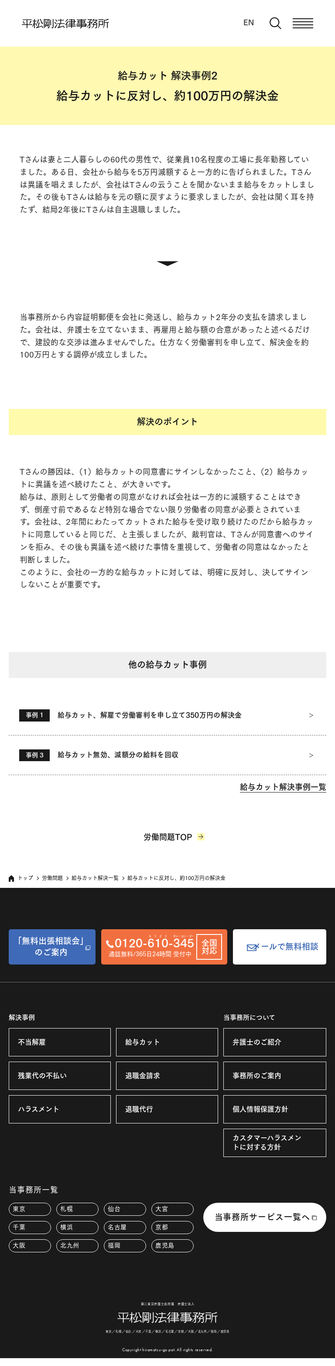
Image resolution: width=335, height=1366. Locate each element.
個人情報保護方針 (260, 1110)
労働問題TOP (168, 840)
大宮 (161, 1211)
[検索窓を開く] (275, 23)
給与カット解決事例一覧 (283, 789)
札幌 (66, 1211)
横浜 (66, 1229)
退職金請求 (142, 1077)
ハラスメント (38, 1110)
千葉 (19, 1229)
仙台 (114, 1211)
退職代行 (139, 1110)
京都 (161, 1229)
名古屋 (117, 1229)
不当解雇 (32, 1043)
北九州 (69, 1248)
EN (248, 22)
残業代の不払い (42, 1077)
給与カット (142, 1043)
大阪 (19, 1248)
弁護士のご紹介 (256, 1043)
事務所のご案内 (256, 1077)
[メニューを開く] (303, 23)
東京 (19, 1211)
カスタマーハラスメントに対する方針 (266, 1145)
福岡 (114, 1248)
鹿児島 (164, 1248)
